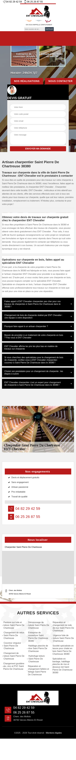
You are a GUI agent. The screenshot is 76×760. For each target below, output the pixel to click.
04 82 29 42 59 (12, 1)
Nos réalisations (27, 81)
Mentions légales (54, 733)
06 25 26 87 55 (33, 1)
